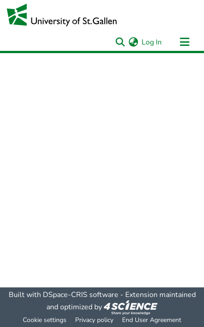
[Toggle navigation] (184, 42)
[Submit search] (120, 42)
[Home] (62, 15)
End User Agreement (151, 320)
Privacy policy (94, 320)
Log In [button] (152, 42)
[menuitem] (133, 42)
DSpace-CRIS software (80, 295)
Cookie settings (44, 320)
